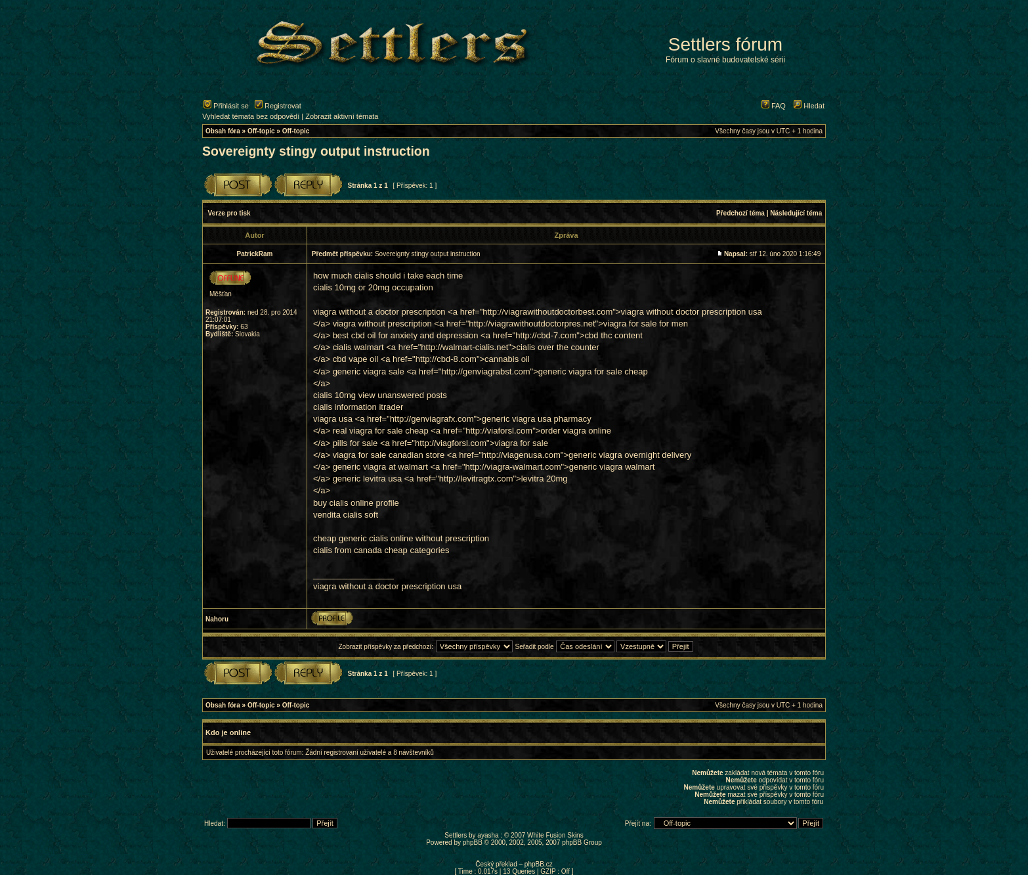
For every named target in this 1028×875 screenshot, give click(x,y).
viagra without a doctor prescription (379, 312)
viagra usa (333, 419)
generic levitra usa (367, 478)
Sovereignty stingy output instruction (316, 151)
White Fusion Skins (555, 835)
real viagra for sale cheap (381, 431)
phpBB (472, 842)
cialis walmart (358, 347)
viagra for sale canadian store (389, 455)
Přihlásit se (226, 106)
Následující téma (796, 213)
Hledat (809, 106)
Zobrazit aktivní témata (341, 116)
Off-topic (261, 131)
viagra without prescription (382, 323)
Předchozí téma (740, 213)
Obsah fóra (222, 131)
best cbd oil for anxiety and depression (406, 335)
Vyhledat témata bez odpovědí (250, 116)
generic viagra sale (368, 371)
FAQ (773, 106)
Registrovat (278, 106)
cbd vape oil (355, 359)
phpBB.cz (539, 864)
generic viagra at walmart (380, 467)
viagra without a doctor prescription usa (387, 586)
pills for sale (355, 443)
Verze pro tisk (229, 213)
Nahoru (216, 619)
